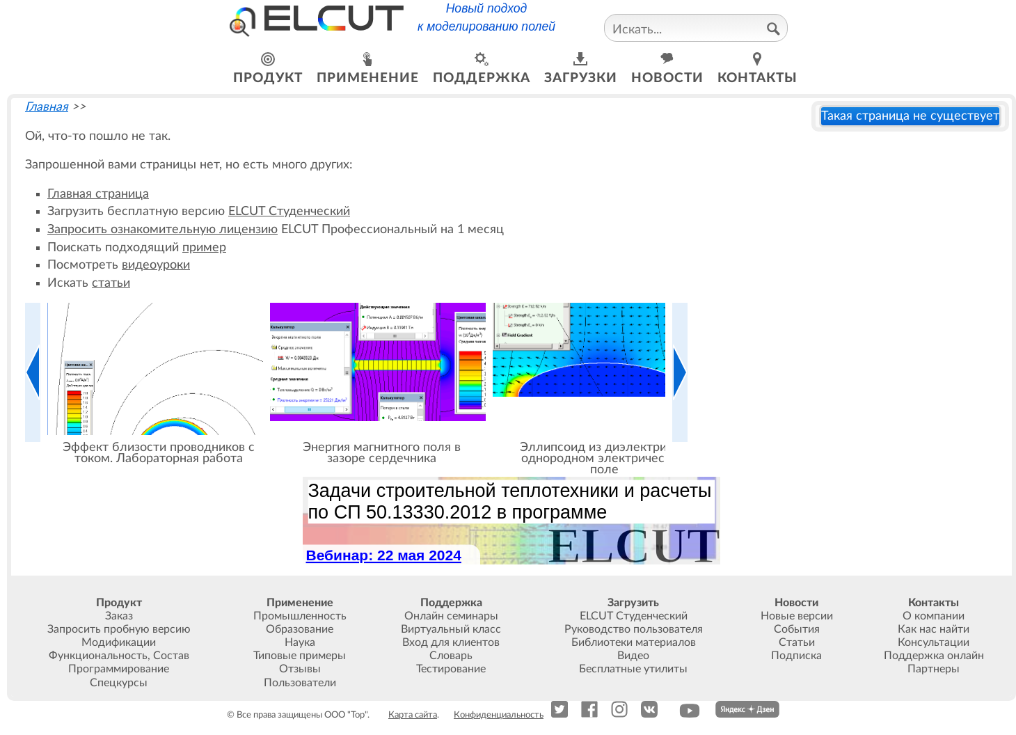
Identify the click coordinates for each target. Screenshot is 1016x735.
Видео (633, 655)
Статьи (797, 642)
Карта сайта (412, 715)
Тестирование (451, 668)
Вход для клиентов (451, 642)
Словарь (451, 655)
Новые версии (797, 616)
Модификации (118, 642)
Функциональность (98, 655)
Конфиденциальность (498, 715)
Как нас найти (933, 629)
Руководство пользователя (633, 629)
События (797, 629)
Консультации (933, 642)
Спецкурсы (119, 682)
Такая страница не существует (910, 116)
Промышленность (300, 616)
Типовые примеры (299, 655)
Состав (171, 655)
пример (204, 247)
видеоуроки (156, 265)
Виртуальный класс (451, 629)
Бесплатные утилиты (633, 668)
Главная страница (98, 194)
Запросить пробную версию (119, 629)
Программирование (118, 668)
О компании (934, 616)
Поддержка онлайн (934, 655)
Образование (299, 629)
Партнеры (933, 668)
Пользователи (300, 682)
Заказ (119, 616)
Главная (46, 107)
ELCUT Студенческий (289, 211)
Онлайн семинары (451, 616)
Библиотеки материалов (633, 642)
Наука (300, 642)
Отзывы (300, 668)
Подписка (796, 655)
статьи (111, 283)
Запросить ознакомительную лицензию (162, 229)
